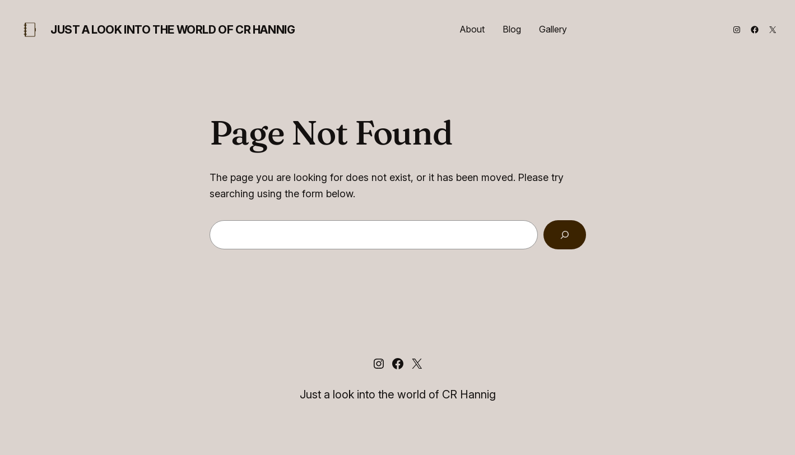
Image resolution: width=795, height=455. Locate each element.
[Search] (564, 234)
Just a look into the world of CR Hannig (172, 29)
